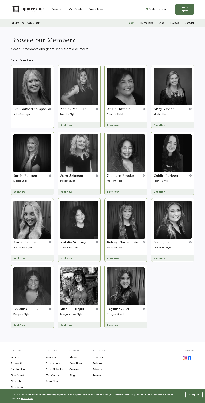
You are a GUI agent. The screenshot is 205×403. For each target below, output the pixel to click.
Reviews (174, 23)
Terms (97, 375)
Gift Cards (75, 9)
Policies (97, 363)
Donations (75, 363)
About (73, 357)
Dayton (15, 357)
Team (131, 23)
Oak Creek (33, 23)
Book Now (184, 9)
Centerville (18, 369)
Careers (74, 369)
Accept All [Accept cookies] (194, 394)
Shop (161, 23)
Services (57, 9)
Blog (72, 375)
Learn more (27, 398)
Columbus (17, 381)
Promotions (96, 9)
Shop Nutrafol (54, 369)
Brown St (16, 363)
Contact (189, 23)
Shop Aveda (53, 363)
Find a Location (156, 9)
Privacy (97, 369)
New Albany (18, 387)
